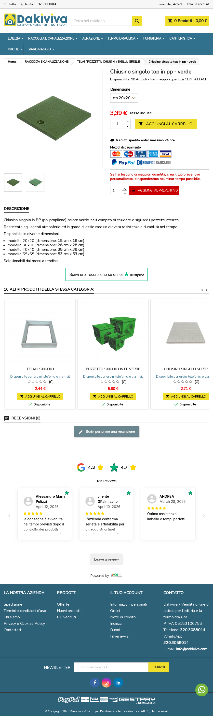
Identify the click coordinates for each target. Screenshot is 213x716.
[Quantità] (117, 124)
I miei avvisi (119, 636)
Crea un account (198, 4)
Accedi (177, 4)
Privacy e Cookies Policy (24, 623)
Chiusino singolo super (186, 369)
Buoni (115, 630)
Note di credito (123, 617)
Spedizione (13, 604)
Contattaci (12, 630)
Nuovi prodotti (69, 610)
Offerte (63, 604)
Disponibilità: (120, 79)
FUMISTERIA (152, 38)
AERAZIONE (91, 38)
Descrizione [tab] (16, 208)
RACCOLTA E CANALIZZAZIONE (51, 38)
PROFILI (13, 49)
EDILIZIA (14, 38)
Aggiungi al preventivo (154, 190)
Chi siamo (12, 617)
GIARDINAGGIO (39, 49)
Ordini (115, 610)
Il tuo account (126, 593)
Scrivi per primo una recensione (106, 431)
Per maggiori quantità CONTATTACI (178, 79)
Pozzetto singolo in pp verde (113, 369)
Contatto (10, 4)
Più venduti (66, 617)
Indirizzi (116, 623)
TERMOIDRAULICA (121, 38)
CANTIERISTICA (180, 38)
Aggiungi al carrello (165, 124)
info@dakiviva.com (191, 649)
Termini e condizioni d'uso (25, 610)
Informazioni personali (128, 604)
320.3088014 (47, 4)
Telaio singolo (40, 369)
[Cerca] (106, 21)
